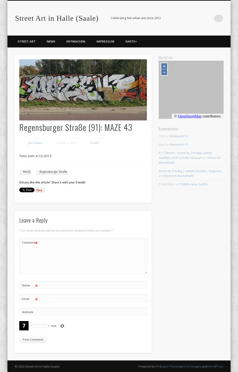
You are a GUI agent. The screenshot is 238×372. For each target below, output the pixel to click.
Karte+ (131, 41)
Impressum (105, 41)
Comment (30, 243)
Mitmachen (75, 41)
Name (30, 285)
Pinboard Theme (167, 366)
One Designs (192, 366)
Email (30, 299)
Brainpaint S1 (179, 136)
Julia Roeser (35, 143)
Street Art (27, 41)
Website (27, 312)
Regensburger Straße (53, 172)
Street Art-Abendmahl (178, 176)
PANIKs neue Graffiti (194, 184)
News (51, 41)
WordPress (215, 366)
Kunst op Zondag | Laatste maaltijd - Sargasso (190, 171)
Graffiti (94, 143)
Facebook (209, 18)
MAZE (26, 172)
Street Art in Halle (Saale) (57, 18)
